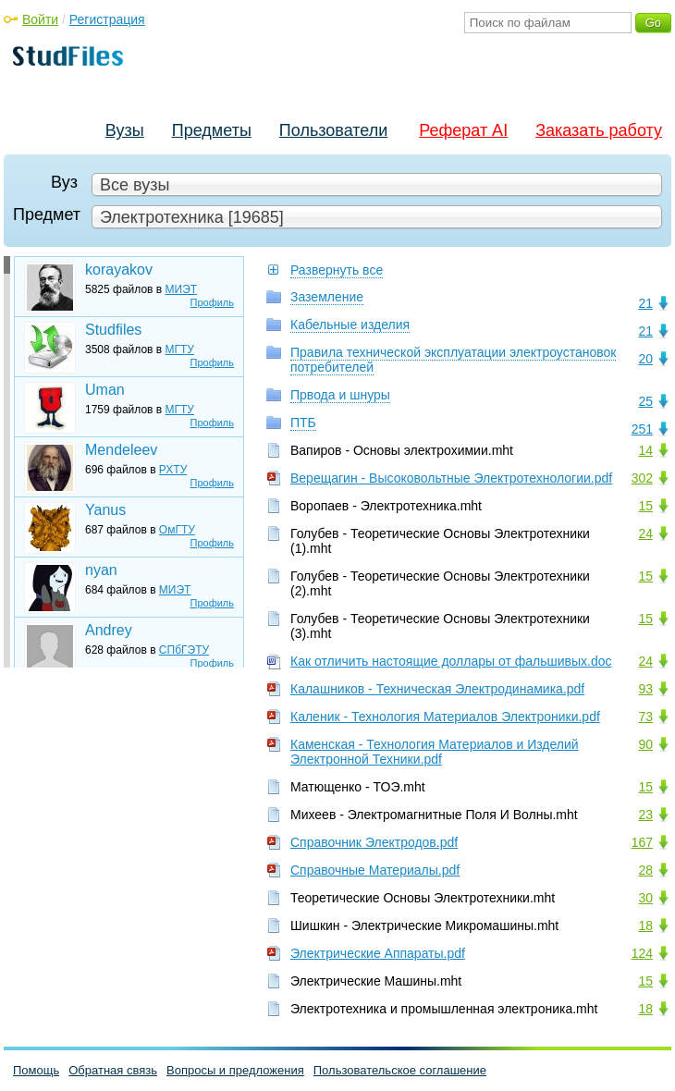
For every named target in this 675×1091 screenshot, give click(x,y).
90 (645, 744)
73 (645, 716)
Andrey (108, 630)
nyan (101, 570)
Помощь (36, 1070)
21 (645, 303)
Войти (40, 19)
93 (645, 688)
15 (645, 505)
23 (645, 814)
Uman (105, 390)
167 (642, 842)
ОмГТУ (177, 529)
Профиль (212, 302)
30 (645, 897)
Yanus (105, 510)
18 (645, 925)
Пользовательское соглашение (399, 1070)
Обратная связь (112, 1070)
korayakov (119, 269)
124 (642, 953)
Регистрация (107, 19)
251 (642, 429)
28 (645, 870)
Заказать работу (598, 130)
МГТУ (180, 349)
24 (645, 533)
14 (645, 450)
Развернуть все (336, 270)
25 (645, 401)
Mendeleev (121, 450)
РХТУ (173, 469)
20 (645, 358)
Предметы (212, 130)
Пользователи (333, 130)
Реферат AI (463, 130)
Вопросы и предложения (235, 1070)
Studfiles (113, 329)
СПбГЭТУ (184, 650)
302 (642, 478)
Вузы (124, 130)
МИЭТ (182, 289)
